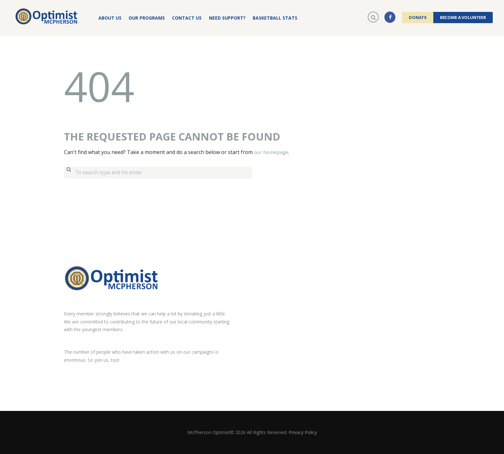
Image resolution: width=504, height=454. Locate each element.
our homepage (272, 152)
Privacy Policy (303, 432)
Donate (418, 17)
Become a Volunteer (463, 17)
